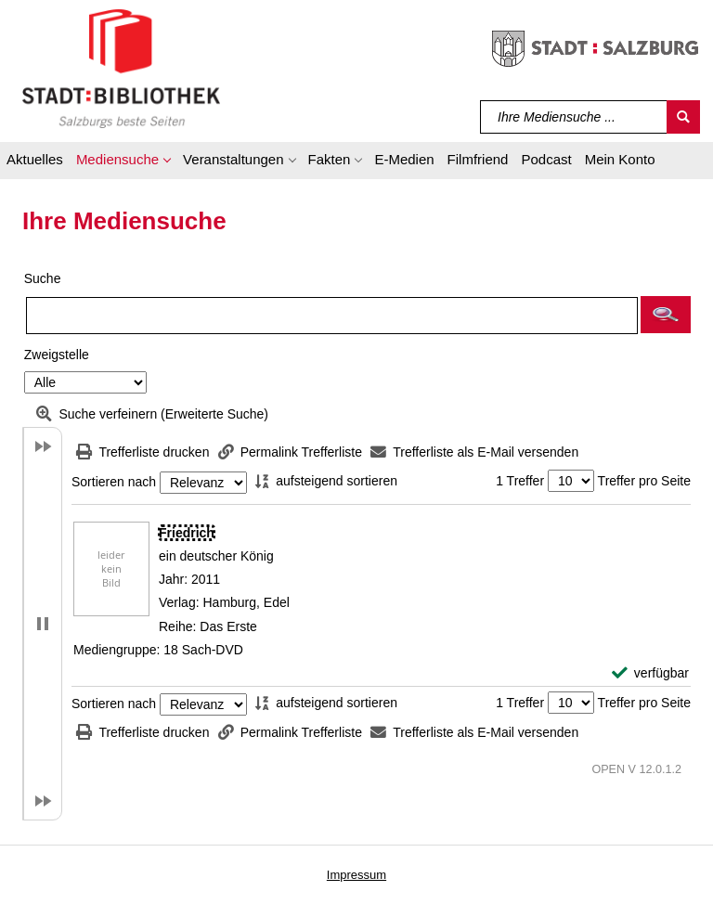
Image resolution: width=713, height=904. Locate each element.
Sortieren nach (113, 482)
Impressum (356, 875)
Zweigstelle (56, 354)
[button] (123, 162)
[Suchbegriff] (574, 117)
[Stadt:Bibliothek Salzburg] (121, 67)
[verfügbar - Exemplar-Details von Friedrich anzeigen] (650, 673)
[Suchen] (683, 117)
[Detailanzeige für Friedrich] (186, 532)
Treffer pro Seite (644, 480)
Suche (42, 278)
